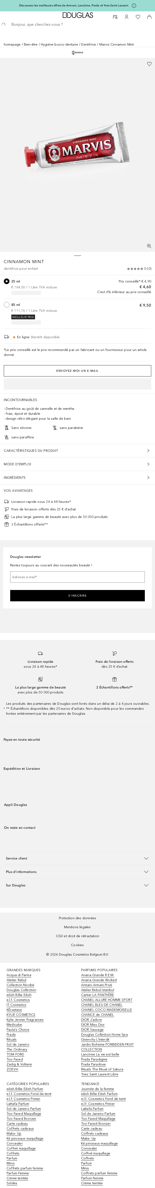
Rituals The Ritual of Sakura (102, 1069)
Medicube (14, 1025)
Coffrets (13, 1153)
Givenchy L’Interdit (95, 1040)
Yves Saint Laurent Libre (100, 1074)
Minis (11, 1163)
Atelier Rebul (17, 980)
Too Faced (15, 1059)
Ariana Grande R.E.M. (97, 975)
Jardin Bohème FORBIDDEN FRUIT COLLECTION (107, 1047)
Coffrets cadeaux (20, 1129)
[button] (77, 858)
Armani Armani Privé (96, 985)
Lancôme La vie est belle (100, 1054)
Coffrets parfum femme (25, 1168)
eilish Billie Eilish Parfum (25, 1089)
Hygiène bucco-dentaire (59, 45)
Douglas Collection (21, 990)
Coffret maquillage (21, 1148)
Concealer (15, 1143)
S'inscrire (77, 595)
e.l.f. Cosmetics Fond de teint (29, 1094)
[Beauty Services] (115, 17)
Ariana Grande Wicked (99, 980)
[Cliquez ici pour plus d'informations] (134, 5)
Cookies (77, 945)
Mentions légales (77, 927)
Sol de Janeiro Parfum (24, 1109)
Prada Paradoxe (93, 1064)
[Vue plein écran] (149, 246)
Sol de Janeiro (18, 1045)
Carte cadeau (17, 1124)
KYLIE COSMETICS (21, 1015)
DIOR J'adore (91, 1020)
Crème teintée (17, 1178)
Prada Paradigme (94, 1059)
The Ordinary (17, 1049)
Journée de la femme (97, 1089)
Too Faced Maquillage (24, 1114)
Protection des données (77, 918)
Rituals (12, 1040)
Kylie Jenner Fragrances (25, 1020)
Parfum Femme (18, 1173)
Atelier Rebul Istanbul (97, 990)
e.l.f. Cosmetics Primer (23, 1099)
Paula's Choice (18, 1030)
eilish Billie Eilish (19, 995)
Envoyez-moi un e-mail (77, 370)
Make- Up (14, 1134)
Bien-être (31, 45)
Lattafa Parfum (18, 1104)
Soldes (12, 1183)
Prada (11, 1035)
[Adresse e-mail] (77, 577)
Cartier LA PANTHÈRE (97, 995)
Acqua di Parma (19, 975)
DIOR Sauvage (92, 1030)
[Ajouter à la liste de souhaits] (149, 64)
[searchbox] (77, 24)
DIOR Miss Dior (93, 1025)
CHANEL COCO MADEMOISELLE (106, 1010)
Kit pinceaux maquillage (25, 1139)
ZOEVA (12, 1069)
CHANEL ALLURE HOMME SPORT (107, 1000)
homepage (12, 45)
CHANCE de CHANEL (97, 1015)
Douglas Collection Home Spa (104, 1035)
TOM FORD (15, 1054)
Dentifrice (88, 45)
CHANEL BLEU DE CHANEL (102, 1005)
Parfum (12, 1158)
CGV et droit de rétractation (77, 936)
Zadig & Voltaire (19, 1064)
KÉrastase (14, 1010)
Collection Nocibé (20, 985)
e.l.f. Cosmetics (18, 1000)
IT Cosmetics (16, 1005)
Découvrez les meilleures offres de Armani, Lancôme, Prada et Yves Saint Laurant (73, 5)
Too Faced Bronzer (21, 1119)
